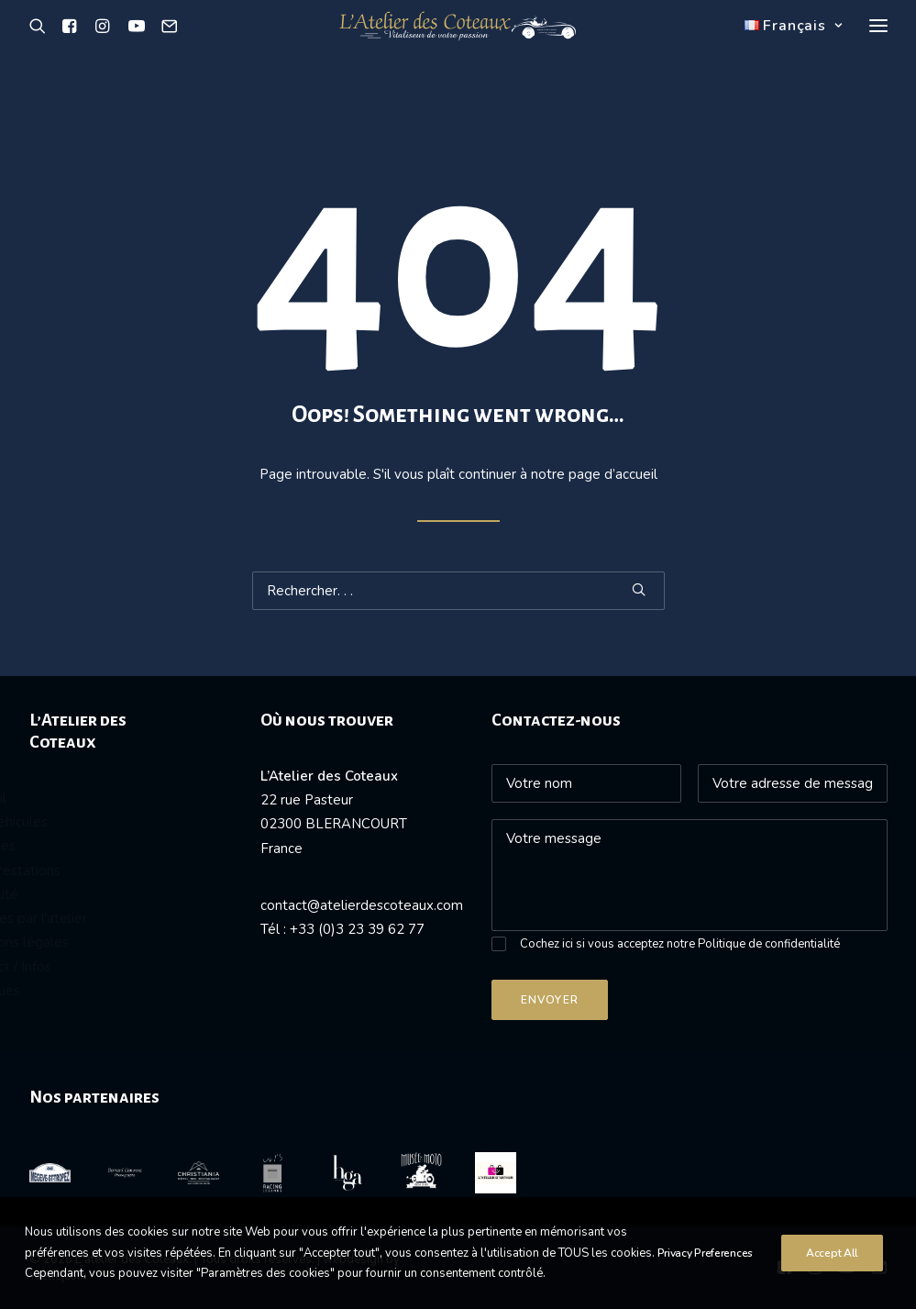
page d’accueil (612, 474)
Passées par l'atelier (94, 918)
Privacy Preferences (705, 1277)
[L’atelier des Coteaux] (458, 49)
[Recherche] (41, 48)
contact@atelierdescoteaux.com (361, 905)
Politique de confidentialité (769, 944)
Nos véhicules (74, 822)
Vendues (58, 846)
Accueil (53, 798)
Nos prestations (80, 870)
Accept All (832, 1277)
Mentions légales (84, 942)
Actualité (59, 894)
